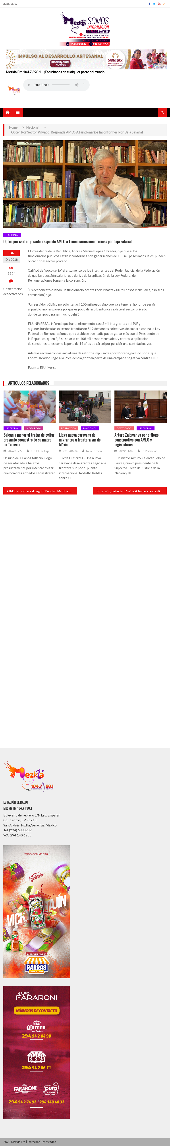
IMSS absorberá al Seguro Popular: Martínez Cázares (43, 491)
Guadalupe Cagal (40, 451)
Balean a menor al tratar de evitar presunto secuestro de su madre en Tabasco (29, 440)
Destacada (68, 428)
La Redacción (94, 451)
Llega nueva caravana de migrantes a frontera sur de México (79, 440)
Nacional (12, 235)
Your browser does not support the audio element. (56, 85)
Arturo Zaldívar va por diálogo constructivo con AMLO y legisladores (136, 440)
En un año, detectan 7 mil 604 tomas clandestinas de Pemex (132, 491)
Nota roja (34, 428)
